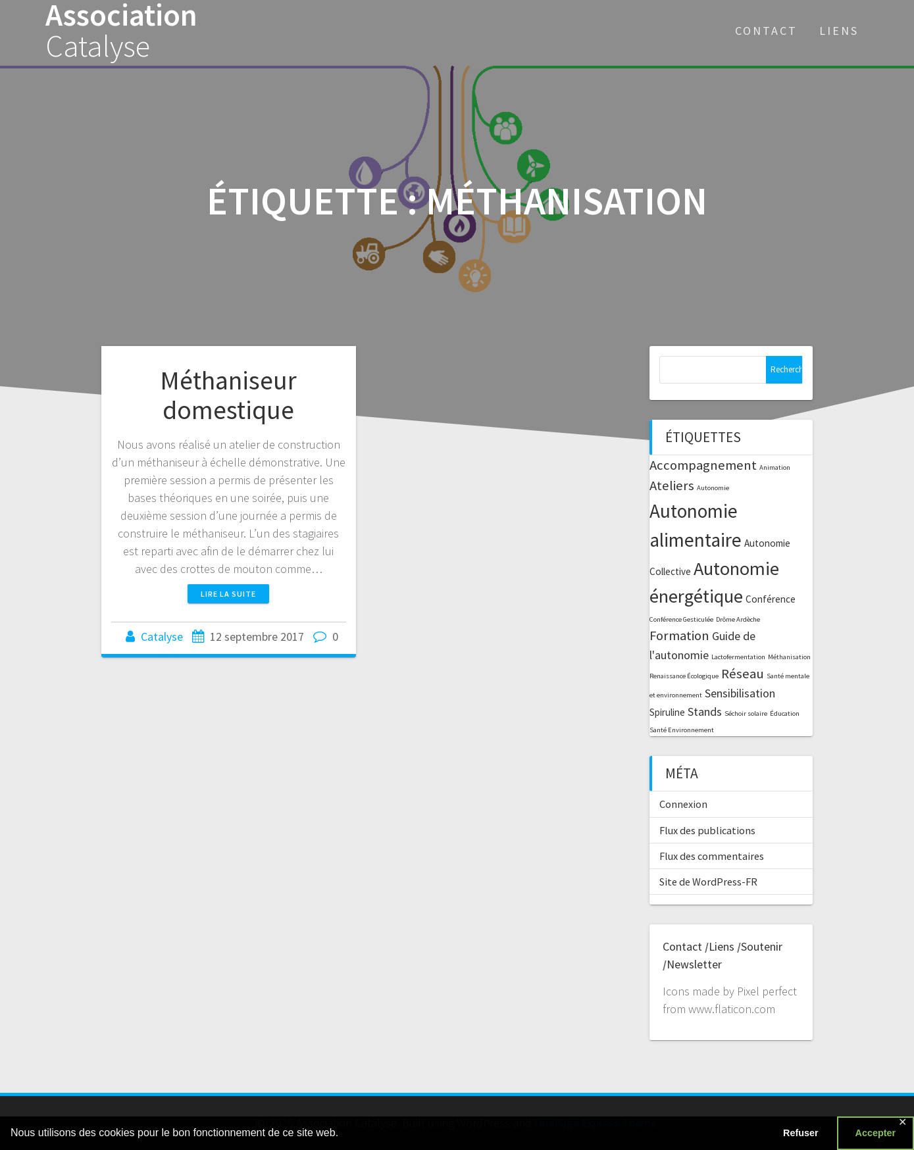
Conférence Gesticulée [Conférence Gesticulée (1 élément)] (681, 619)
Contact (766, 30)
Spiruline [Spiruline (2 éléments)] (667, 712)
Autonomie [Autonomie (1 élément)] (713, 488)
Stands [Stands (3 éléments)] (705, 711)
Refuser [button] (801, 1133)
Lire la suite (228, 594)
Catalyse (162, 636)
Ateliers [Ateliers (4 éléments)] (671, 485)
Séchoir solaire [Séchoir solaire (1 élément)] (745, 713)
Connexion (683, 804)
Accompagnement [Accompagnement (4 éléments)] (703, 465)
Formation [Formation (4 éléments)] (679, 635)
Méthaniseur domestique (228, 395)
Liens (839, 30)
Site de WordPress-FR (708, 881)
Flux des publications (707, 830)
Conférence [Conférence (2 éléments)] (771, 599)
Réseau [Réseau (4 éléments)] (742, 673)
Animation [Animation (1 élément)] (774, 467)
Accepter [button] (875, 1133)
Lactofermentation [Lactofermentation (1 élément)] (738, 657)
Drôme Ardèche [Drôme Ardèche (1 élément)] (738, 619)
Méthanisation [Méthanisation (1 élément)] (789, 657)
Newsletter (694, 964)
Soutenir (761, 946)
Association (121, 31)
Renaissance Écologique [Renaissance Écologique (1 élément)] (684, 676)
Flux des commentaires (711, 856)
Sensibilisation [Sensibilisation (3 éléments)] (740, 693)
